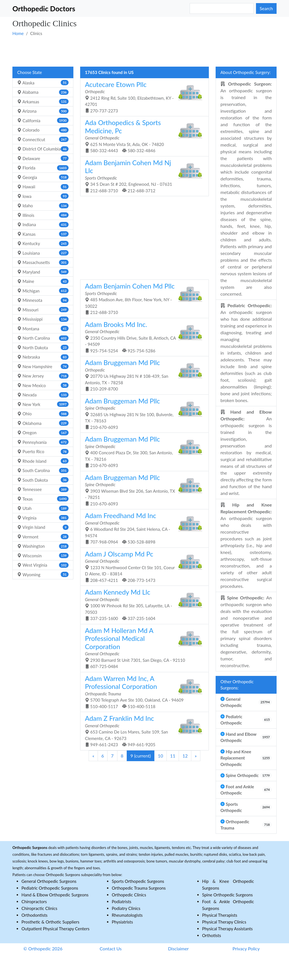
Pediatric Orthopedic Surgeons (49, 887)
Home (18, 33)
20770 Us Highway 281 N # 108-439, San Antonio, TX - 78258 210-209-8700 (142, 375)
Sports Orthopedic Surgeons (138, 881)
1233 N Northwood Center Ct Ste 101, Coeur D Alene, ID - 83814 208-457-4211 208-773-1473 (142, 566)
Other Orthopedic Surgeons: (237, 685)
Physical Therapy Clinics (224, 921)
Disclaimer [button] (178, 948)
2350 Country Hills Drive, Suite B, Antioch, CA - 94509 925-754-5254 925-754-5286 (142, 336)
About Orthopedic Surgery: (245, 72)
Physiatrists (122, 921)
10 (160, 755)
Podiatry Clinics (126, 908)
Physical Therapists (219, 915)
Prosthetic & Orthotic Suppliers (50, 921)
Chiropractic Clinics (39, 908)
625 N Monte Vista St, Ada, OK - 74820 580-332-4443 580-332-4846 (142, 136)
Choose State (29, 72)
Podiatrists (121, 901)
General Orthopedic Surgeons (48, 881)
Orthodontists (34, 915)
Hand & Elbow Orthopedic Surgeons (55, 894)
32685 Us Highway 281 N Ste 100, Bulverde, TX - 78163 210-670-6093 (142, 413)
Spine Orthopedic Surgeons (227, 894)
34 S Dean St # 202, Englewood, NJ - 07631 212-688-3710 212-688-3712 (142, 176)
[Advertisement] (144, 51)
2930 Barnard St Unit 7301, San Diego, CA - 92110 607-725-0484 (142, 647)
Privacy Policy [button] (246, 948)
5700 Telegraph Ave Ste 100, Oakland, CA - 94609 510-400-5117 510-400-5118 (142, 691)
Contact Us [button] (111, 948)
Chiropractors (34, 901)
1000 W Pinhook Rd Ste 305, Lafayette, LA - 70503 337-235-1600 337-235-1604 (142, 604)
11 (173, 755)
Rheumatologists (127, 915)
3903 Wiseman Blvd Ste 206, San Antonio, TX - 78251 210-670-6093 (142, 489)
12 (185, 755)
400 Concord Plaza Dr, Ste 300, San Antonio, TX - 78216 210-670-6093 (142, 451)
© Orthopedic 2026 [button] (43, 948)
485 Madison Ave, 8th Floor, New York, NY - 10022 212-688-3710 (142, 298)
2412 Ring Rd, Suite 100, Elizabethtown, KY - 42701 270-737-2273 (142, 96)
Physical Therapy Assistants (227, 928)
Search (266, 8)
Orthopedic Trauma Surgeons (139, 887)
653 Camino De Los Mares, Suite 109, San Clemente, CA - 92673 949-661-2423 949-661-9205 (142, 730)
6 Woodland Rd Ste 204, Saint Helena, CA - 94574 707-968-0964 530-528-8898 (142, 528)
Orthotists (211, 935)
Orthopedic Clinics (129, 894)
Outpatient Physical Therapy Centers (55, 928)
